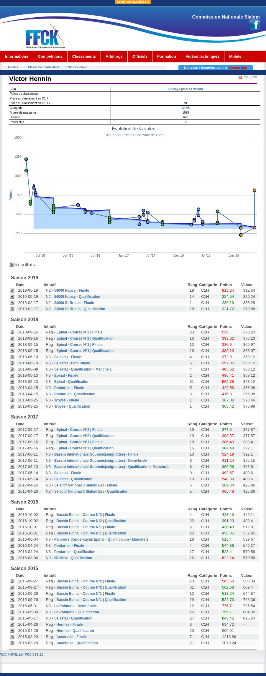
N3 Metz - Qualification (73, 558)
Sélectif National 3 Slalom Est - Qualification (91, 491)
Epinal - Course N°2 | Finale (79, 332)
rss (246, 77)
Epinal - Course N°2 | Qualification (85, 338)
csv (254, 77)
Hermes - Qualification (75, 631)
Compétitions (50, 56)
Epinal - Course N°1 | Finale (79, 345)
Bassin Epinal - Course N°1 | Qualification (91, 533)
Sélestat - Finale (67, 473)
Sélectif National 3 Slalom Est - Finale (85, 485)
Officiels (139, 56)
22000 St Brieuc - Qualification (79, 309)
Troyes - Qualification (72, 406)
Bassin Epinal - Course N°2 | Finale (85, 515)
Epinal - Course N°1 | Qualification (85, 351)
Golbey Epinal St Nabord (185, 89)
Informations (16, 56)
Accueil (13, 67)
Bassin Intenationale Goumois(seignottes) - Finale (96, 454)
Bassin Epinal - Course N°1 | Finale (85, 527)
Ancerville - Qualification (77, 643)
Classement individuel (43, 67)
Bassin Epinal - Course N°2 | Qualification (91, 521)
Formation (166, 56)
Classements (84, 56)
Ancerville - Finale (71, 637)
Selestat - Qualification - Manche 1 (83, 369)
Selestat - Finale (67, 357)
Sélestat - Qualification (73, 479)
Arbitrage (114, 56)
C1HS (186, 107)
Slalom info (238, 67)
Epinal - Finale (66, 375)
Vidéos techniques (203, 56)
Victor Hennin (77, 67)
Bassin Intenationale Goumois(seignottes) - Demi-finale (100, 461)
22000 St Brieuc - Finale (74, 303)
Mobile (235, 56)
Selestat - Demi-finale (72, 363)
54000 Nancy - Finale (71, 290)
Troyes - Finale (66, 400)
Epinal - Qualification (71, 382)
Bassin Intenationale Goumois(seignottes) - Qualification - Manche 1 (111, 467)
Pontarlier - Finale (69, 388)
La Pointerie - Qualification (76, 612)
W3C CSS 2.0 (34, 654)
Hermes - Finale (69, 624)
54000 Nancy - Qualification (77, 297)
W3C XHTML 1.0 (11, 654)
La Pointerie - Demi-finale (75, 606)
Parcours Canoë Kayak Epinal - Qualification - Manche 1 (101, 539)
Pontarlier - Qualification (74, 394)
